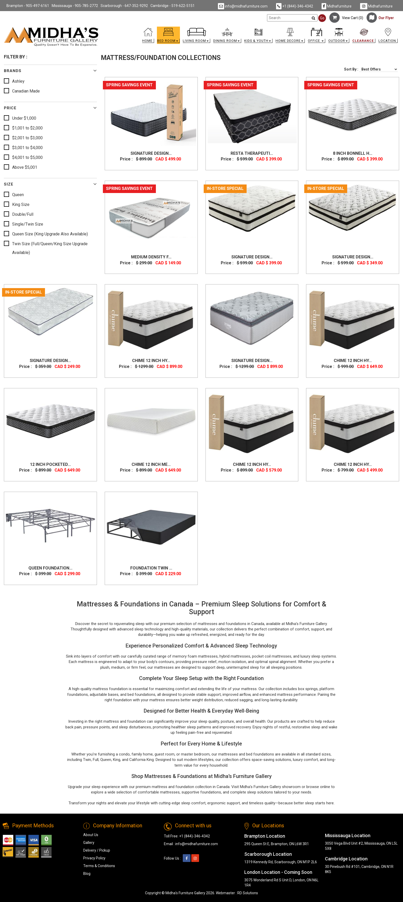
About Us (90, 835)
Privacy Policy (94, 858)
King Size (20, 204)
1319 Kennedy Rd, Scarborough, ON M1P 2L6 (280, 862)
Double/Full (22, 214)
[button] (168, 36)
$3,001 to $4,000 (27, 147)
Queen (18, 194)
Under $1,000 (24, 118)
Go (322, 18)
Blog (86, 874)
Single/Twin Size (27, 224)
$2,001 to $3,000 (27, 137)
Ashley (18, 81)
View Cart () (346, 18)
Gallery (88, 843)
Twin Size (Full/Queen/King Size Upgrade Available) (50, 248)
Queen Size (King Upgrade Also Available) (50, 234)
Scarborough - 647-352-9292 (124, 6)
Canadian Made (26, 91)
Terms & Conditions (99, 866)
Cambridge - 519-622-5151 (172, 6)
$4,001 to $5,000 (27, 157)
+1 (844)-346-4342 (294, 6)
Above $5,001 (24, 167)
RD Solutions (247, 893)
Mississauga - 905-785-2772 (75, 6)
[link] (251, 29)
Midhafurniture (337, 6)
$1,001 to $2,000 (27, 128)
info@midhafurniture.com (243, 6)
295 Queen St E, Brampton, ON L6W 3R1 (276, 844)
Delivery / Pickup (96, 850)
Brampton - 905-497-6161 (27, 6)
